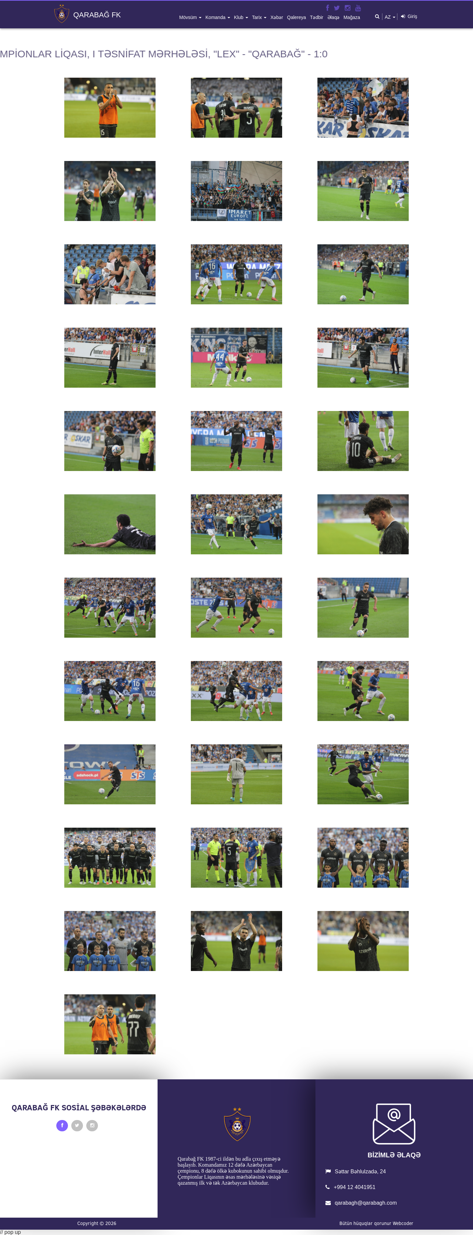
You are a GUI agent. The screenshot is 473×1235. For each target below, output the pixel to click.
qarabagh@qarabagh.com (361, 1203)
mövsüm (188, 17)
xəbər (276, 17)
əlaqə (333, 17)
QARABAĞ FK (97, 15)
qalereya (296, 17)
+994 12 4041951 (350, 1187)
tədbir (316, 17)
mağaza (351, 17)
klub (239, 17)
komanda (216, 17)
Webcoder (403, 1223)
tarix (257, 17)
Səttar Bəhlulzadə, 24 (355, 1171)
